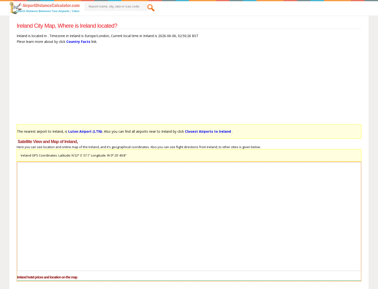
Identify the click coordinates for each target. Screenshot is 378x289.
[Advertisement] (161, 86)
